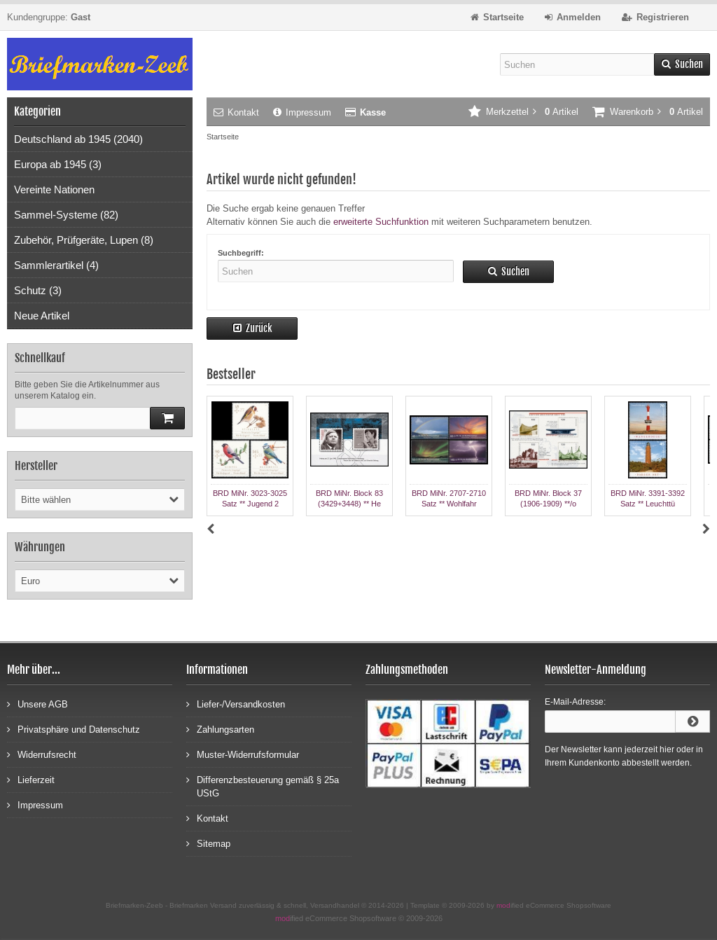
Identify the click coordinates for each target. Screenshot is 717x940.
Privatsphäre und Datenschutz (73, 729)
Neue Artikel (41, 316)
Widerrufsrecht (41, 754)
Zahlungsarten (220, 729)
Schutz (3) (38, 290)
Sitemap (208, 843)
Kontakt (236, 112)
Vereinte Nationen (54, 189)
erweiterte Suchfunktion (381, 221)
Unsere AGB (37, 704)
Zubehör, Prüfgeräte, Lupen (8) (83, 240)
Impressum (302, 112)
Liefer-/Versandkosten (235, 704)
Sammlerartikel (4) (56, 265)
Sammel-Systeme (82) (66, 215)
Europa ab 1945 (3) (58, 164)
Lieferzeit (31, 779)
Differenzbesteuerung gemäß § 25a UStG (262, 786)
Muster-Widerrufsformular (242, 754)
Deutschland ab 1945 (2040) (78, 139)
